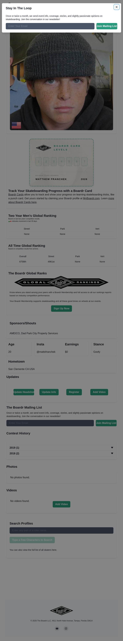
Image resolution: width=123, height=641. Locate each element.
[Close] (116, 7)
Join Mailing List (107, 26)
